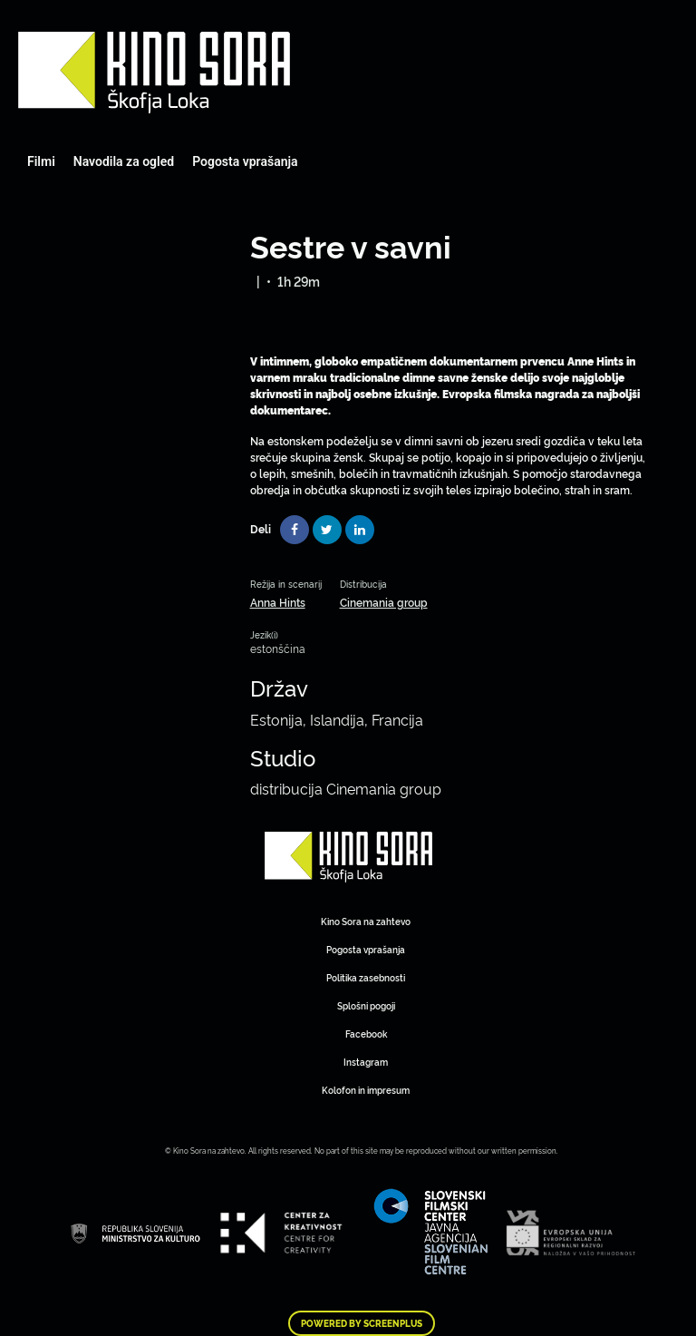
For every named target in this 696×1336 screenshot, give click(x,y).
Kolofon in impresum (366, 1090)
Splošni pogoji (366, 1005)
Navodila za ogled (123, 161)
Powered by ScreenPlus (361, 1323)
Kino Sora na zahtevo (366, 921)
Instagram (365, 1062)
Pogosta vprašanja (244, 161)
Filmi (41, 161)
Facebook (366, 1033)
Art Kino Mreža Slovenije (154, 72)
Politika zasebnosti (365, 977)
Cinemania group (384, 601)
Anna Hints (277, 601)
